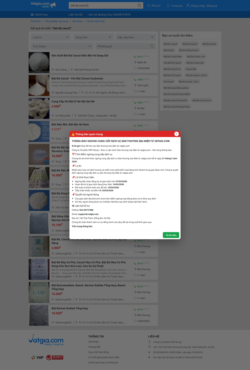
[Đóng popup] (176, 134)
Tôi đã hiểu (171, 234)
